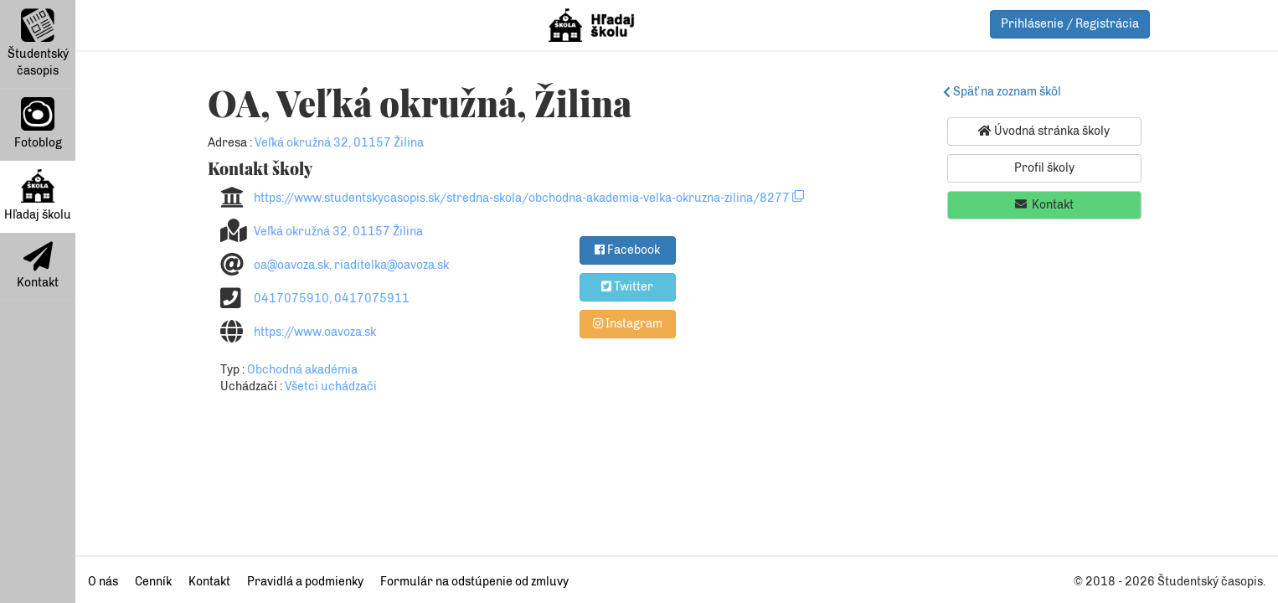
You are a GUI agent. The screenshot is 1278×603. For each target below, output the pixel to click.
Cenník (153, 582)
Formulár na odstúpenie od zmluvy (474, 582)
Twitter (627, 286)
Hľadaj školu (37, 195)
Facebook (627, 249)
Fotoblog (38, 123)
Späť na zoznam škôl (1004, 92)
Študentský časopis (38, 43)
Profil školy (1044, 168)
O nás (103, 582)
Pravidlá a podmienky (305, 582)
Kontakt (37, 265)
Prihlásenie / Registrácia (1070, 24)
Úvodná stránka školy (1044, 130)
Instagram (627, 323)
